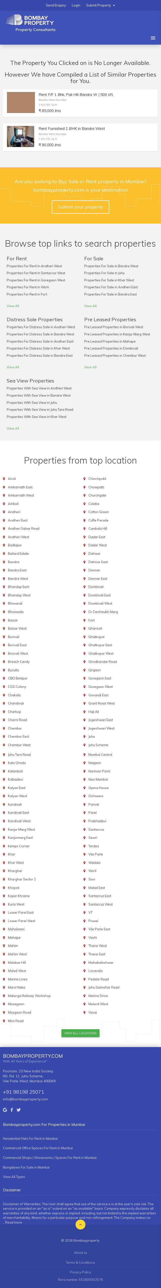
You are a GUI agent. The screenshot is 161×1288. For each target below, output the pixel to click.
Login (76, 5)
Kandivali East (18, 813)
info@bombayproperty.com (25, 1099)
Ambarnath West (21, 495)
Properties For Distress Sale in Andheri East (40, 341)
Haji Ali (93, 712)
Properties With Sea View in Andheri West (39, 388)
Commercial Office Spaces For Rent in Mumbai (38, 1148)
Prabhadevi (97, 821)
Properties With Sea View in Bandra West (39, 395)
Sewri (92, 838)
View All (13, 306)
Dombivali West (100, 603)
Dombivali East (99, 595)
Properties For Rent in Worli (28, 287)
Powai (93, 921)
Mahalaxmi (16, 929)
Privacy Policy (80, 1272)
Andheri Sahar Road (23, 528)
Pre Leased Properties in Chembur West (115, 355)
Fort (91, 620)
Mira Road (16, 1021)
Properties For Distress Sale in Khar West (38, 348)
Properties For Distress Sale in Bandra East (40, 355)
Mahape (14, 937)
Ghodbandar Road (102, 662)
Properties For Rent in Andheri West (34, 266)
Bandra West (18, 579)
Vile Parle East (99, 929)
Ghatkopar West (100, 653)
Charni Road (17, 720)
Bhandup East (18, 587)
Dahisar (94, 554)
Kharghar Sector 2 (22, 879)
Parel (92, 813)
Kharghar (15, 871)
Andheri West (18, 537)
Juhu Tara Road (19, 755)
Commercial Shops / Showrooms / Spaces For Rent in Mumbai (50, 1158)
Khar (11, 854)
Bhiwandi (15, 603)
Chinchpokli (97, 479)
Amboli (13, 504)
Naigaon (94, 763)
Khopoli (13, 888)
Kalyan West (17, 796)
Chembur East (18, 736)
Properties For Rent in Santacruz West (36, 273)
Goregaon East (99, 678)
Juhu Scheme (98, 745)
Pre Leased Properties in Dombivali (111, 348)
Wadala (94, 863)
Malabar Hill (17, 963)
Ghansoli (95, 628)
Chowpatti (96, 487)
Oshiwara (95, 796)
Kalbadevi (15, 779)
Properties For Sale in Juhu (104, 273)
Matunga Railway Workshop (29, 996)
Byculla (13, 670)
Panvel (93, 804)
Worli (92, 871)
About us (80, 1253)
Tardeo (93, 846)
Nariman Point (99, 771)
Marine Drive (98, 996)
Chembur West (19, 745)
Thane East (96, 954)
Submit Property (100, 5)
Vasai (92, 1012)
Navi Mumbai (98, 779)
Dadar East (96, 537)
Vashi (92, 937)
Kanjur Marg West (21, 829)
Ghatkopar (96, 637)
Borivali (13, 637)
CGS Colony (17, 687)
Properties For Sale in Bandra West (111, 266)
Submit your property (80, 207)
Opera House (98, 788)
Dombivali (96, 587)
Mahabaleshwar (100, 963)
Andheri (14, 512)
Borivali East (17, 645)
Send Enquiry (56, 5)
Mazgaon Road (19, 1012)
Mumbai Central (100, 755)
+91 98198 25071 (23, 1092)
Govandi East (98, 695)
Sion (91, 879)
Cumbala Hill (97, 528)
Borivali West (18, 653)
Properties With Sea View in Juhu (32, 403)
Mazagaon (16, 1004)
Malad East (96, 888)
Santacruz (96, 829)
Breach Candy (19, 662)
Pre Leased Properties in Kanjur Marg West (117, 334)
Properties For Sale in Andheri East (111, 287)
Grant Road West (101, 703)
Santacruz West (100, 904)
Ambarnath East (20, 487)
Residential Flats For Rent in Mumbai (30, 1139)
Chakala (14, 695)
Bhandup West (19, 595)
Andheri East (17, 520)
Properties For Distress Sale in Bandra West (40, 334)
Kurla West (16, 904)
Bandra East (17, 570)
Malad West (17, 971)
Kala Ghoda (17, 763)
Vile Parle (95, 854)
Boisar (13, 620)
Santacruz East (99, 896)
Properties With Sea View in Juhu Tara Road (40, 409)
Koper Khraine (19, 896)
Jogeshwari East (100, 720)
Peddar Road (98, 979)
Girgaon (94, 670)
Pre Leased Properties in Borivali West (113, 327)
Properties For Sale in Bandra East (110, 294)
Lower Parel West (21, 921)
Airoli (12, 479)
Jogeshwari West (101, 728)
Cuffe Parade (98, 520)
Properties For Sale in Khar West (109, 280)
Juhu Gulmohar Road (103, 987)
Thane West (97, 946)
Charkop (14, 712)
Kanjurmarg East (20, 838)
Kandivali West (19, 821)
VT (90, 912)
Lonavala (95, 971)
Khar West (16, 863)
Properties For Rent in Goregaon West (36, 280)
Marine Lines (17, 979)
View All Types (14, 1177)
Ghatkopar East (100, 645)
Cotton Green (98, 512)
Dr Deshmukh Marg (103, 612)
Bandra (13, 562)
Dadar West (97, 545)
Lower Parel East (21, 912)
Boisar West (17, 628)
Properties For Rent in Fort (27, 294)
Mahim (13, 946)
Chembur (15, 728)
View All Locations (80, 1033)
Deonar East (97, 579)
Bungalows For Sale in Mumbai (26, 1167)
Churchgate (97, 495)
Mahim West (17, 954)
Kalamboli (15, 771)
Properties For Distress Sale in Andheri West (41, 327)
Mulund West (98, 1004)
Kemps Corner (19, 846)
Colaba (93, 504)
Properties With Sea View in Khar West (36, 417)
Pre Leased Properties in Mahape (110, 341)
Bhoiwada (16, 612)
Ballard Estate (18, 554)
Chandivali (16, 703)
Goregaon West (100, 687)
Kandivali (15, 804)
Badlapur (15, 545)
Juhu (91, 736)
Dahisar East (98, 562)
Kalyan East (17, 788)
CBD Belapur (17, 678)
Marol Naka (16, 987)
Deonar (94, 570)
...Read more (12, 1222)
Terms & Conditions (80, 1262)
